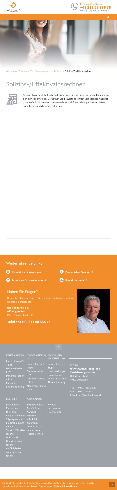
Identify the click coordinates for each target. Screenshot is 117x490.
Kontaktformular (72, 302)
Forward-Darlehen (57, 401)
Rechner (57, 91)
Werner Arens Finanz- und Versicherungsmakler (28, 91)
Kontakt (52, 427)
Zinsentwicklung (56, 405)
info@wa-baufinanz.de (90, 417)
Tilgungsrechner (14, 441)
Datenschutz (54, 434)
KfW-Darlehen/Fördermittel (15, 398)
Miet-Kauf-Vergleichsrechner (15, 436)
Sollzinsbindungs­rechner (15, 447)
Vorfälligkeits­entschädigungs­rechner (15, 474)
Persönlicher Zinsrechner (23, 292)
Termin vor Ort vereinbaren (25, 302)
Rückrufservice (35, 456)
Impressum (54, 430)
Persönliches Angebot (75, 292)
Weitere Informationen (65, 486)
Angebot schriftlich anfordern (32, 441)
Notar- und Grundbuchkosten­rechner (16, 463)
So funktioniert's (35, 427)
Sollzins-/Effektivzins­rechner (17, 454)
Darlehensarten (14, 391)
